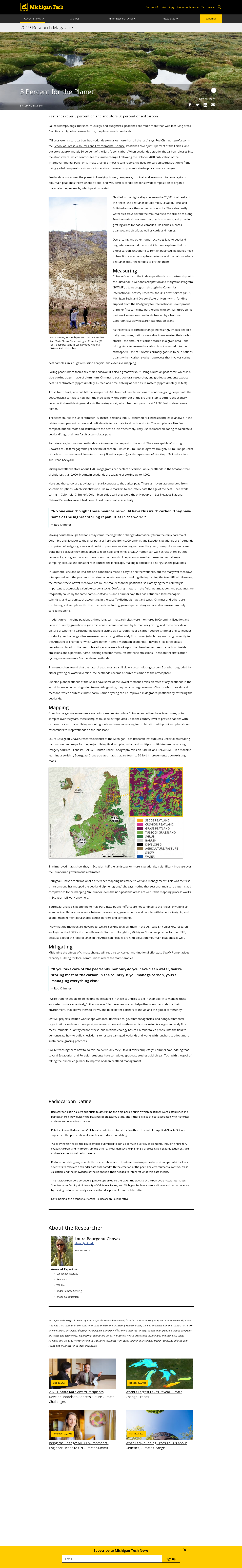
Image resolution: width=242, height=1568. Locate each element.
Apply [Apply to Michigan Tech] (171, 7)
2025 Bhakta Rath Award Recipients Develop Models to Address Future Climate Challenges (82, 1381)
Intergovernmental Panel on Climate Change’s (78, 162)
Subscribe (211, 18)
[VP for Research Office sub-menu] (135, 18)
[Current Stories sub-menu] (43, 18)
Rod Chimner (164, 140)
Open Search (219, 7)
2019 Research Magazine (46, 27)
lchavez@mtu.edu (84, 1243)
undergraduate (146, 1330)
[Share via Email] (213, 104)
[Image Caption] (213, 90)
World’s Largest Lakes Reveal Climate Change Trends (159, 1379)
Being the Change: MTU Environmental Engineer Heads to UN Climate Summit (82, 1430)
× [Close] (185, 1550)
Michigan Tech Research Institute (135, 739)
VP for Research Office (121, 18)
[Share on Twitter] (197, 104)
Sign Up (171, 1559)
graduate (167, 1330)
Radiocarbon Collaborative (112, 1198)
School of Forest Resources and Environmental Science (89, 146)
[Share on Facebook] (189, 104)
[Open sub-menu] (197, 7)
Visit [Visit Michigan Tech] (164, 7)
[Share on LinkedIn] (205, 104)
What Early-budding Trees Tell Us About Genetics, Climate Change (159, 1430)
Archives (74, 18)
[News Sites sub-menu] (177, 18)
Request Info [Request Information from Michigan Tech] (152, 7)
